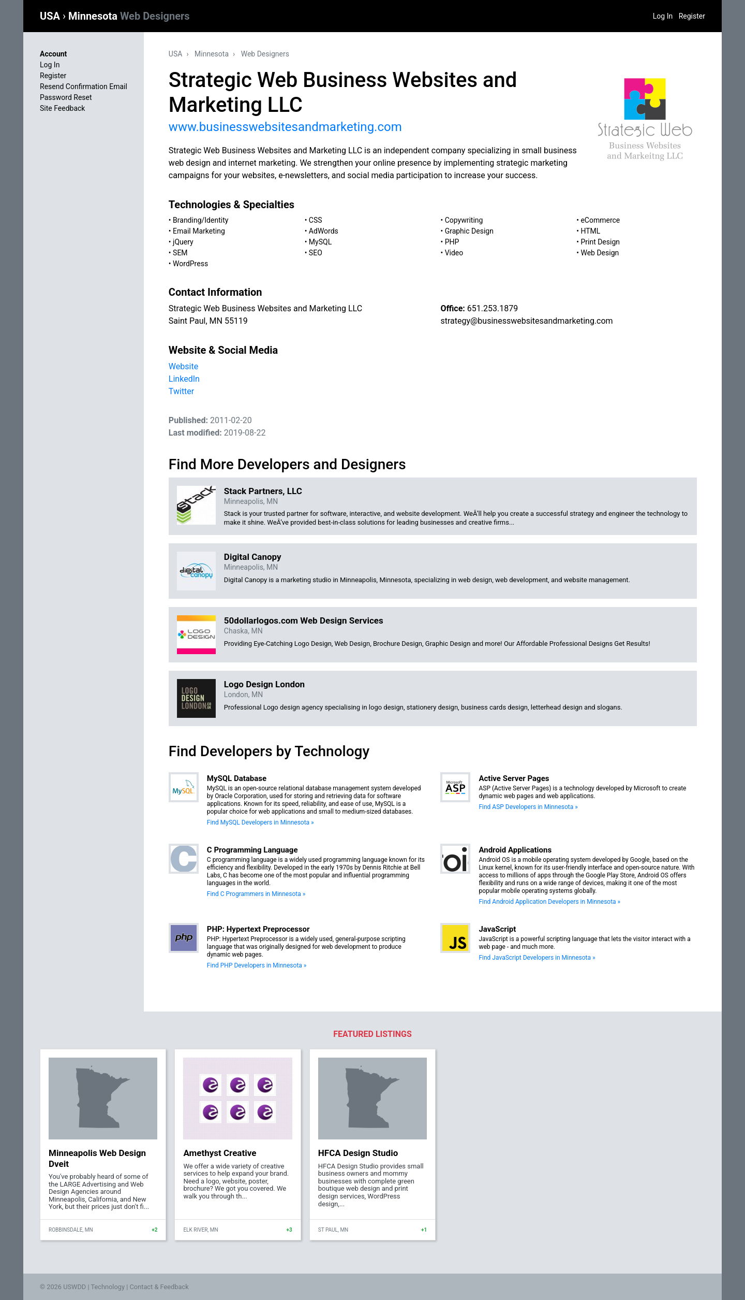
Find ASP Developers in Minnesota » (528, 807)
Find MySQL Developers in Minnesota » (260, 822)
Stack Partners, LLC (263, 491)
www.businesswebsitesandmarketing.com (285, 127)
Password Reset (66, 97)
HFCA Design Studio (358, 1153)
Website (183, 366)
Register (692, 16)
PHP (452, 242)
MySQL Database (236, 778)
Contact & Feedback (159, 1287)
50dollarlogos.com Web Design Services (303, 620)
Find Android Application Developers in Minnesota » (549, 901)
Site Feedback (62, 108)
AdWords (323, 231)
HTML (590, 231)
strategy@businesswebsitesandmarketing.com (526, 321)
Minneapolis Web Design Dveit (97, 1158)
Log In (663, 16)
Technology (108, 1287)
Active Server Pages (514, 778)
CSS (315, 220)
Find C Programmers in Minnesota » (256, 894)
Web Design (599, 253)
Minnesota (129, 16)
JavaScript (497, 929)
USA (51, 16)
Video (454, 253)
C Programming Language (252, 850)
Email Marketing (199, 231)
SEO (315, 253)
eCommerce (600, 220)
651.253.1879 (492, 308)
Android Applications (515, 850)
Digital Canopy (252, 557)
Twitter (181, 391)
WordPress (190, 263)
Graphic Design (469, 231)
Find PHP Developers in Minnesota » (257, 965)
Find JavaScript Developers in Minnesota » (537, 957)
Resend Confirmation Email (83, 86)
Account (53, 54)
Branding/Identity (200, 220)
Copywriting (464, 220)
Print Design (600, 242)
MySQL (320, 242)
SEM (180, 253)
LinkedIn (184, 379)
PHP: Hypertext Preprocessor (258, 929)
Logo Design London (264, 684)
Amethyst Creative (219, 1153)
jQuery (183, 242)
